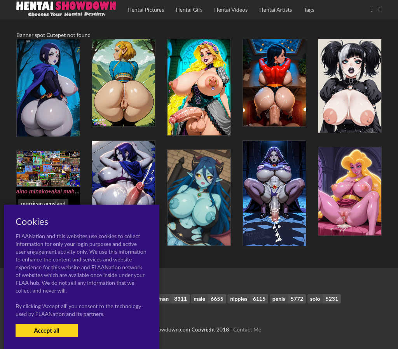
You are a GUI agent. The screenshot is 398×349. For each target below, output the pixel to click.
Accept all (46, 330)
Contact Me (247, 329)
